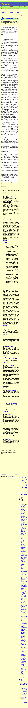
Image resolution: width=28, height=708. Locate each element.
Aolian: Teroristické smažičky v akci (23, 592)
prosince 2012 (23, 504)
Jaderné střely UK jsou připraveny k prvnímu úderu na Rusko (24, 693)
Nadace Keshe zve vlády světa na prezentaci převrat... (24, 630)
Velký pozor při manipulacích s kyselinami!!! (23, 607)
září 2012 (22, 507)
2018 (21, 498)
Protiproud (25, 481)
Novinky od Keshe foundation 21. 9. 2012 (23, 537)
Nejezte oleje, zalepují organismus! (24, 641)
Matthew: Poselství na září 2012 (24, 540)
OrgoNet (5, 4)
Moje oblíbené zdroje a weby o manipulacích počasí (7, 12)
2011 (21, 678)
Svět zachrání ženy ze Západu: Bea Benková (24, 513)
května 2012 (23, 674)
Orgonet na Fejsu (23, 523)
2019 (21, 497)
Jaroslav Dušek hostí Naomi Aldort (24, 576)
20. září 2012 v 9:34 (10, 219)
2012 (21, 503)
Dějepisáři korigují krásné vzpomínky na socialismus (24, 656)
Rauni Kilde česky (15, 14)
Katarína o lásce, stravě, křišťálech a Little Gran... (24, 562)
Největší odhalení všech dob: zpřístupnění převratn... (23, 632)
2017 (21, 499)
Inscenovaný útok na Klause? (24, 517)
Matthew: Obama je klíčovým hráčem (23, 647)
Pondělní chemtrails (23, 661)
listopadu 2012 (23, 505)
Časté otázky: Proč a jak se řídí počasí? (6, 14)
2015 (21, 501)
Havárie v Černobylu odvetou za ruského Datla (24, 586)
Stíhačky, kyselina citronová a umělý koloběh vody (23, 609)
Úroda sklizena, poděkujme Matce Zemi (23, 660)
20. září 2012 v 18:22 (10, 346)
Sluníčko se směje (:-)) (24, 649)
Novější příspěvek (3, 474)
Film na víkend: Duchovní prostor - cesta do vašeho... (24, 638)
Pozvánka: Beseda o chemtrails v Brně (24, 582)
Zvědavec (26, 485)
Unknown (7, 273)
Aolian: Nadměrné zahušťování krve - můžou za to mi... (24, 594)
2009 (21, 680)
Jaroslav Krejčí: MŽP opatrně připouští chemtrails (24, 626)
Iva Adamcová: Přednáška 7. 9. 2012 (23, 588)
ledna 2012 (22, 677)
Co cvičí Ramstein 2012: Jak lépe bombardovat (23, 599)
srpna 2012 (22, 672)
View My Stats (25, 703)
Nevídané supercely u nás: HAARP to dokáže (24, 670)
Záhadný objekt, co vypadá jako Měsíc (24, 519)
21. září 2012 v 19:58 (10, 365)
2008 (21, 681)
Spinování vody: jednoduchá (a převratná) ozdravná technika (24, 691)
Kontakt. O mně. (19, 12)
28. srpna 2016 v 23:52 (13, 407)
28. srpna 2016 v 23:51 (11, 414)
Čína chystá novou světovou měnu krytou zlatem (23, 651)
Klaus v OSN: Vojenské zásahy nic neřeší (24, 527)
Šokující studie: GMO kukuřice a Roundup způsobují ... (24, 555)
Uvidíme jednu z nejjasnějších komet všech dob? (24, 516)
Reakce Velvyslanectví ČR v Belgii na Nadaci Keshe (24, 572)
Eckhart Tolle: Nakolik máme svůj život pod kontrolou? (24, 529)
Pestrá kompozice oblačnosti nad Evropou (23, 645)
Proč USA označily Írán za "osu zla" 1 (24, 622)
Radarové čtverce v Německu (23, 538)
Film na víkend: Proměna (23, 568)
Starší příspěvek (16, 474)
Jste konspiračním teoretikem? (23, 521)
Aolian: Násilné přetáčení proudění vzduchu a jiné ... (24, 620)
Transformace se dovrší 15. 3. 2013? (24, 522)
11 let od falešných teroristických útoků (24, 611)
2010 (21, 679)
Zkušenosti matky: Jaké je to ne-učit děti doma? (23, 574)
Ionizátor (22, 671)
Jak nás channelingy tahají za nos (24, 686)
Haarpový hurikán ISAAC (23, 643)
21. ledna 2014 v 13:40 (13, 403)
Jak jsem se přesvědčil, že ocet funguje (24, 578)
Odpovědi (6, 242)
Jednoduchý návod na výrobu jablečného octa (24, 616)
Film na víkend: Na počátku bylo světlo (24, 605)
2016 (21, 500)
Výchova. (4, 183)
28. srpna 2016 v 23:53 (13, 358)
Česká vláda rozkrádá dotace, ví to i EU (24, 623)
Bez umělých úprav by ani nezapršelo (24, 583)
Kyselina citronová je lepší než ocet (24, 636)
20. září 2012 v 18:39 (12, 243)
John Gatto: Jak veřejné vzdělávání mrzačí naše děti (24, 570)
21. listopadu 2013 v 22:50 (11, 390)
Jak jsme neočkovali (24, 687)
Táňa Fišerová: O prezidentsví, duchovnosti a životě (24, 511)
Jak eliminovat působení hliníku (23, 531)
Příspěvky (23, 698)
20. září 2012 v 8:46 (10, 196)
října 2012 (22, 506)
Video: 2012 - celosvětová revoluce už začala (24, 548)
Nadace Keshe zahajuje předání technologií (23, 580)
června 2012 (23, 673)
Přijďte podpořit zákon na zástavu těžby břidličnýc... (24, 509)
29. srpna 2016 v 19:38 (13, 273)
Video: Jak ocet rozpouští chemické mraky (24, 666)
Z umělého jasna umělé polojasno (24, 566)
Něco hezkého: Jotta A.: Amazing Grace (24, 600)
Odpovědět (5, 193)
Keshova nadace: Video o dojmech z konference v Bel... (24, 533)
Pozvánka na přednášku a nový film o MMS (23, 542)
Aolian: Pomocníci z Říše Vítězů (23, 590)
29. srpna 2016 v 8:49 (10, 425)
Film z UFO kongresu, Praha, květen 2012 (24, 648)
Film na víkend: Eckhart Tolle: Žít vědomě (23, 551)
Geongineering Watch (24, 480)
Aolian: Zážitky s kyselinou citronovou (24, 535)
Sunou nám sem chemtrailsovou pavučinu (23, 564)
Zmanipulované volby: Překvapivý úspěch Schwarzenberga (24, 689)
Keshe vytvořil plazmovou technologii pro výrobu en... (23, 602)
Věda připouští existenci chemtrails (24, 640)
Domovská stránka (10, 474)
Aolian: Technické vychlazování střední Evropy (24, 596)
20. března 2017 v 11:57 (11, 439)
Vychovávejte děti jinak (24, 584)
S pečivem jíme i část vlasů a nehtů (24, 613)
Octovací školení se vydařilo (23, 654)
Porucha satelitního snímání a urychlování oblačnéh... (23, 663)
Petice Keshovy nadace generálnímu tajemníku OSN (24, 558)
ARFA (26, 479)
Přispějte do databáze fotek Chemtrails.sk (24, 627)
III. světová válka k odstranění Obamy (24, 553)
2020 (21, 496)
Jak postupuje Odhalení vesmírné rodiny (24, 560)
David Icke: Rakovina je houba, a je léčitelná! (24, 525)
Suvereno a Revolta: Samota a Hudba (23, 658)
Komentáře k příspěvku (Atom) (11, 476)
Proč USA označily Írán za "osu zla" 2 (24, 618)
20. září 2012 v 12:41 (10, 336)
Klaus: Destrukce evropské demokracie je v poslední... (23, 544)
